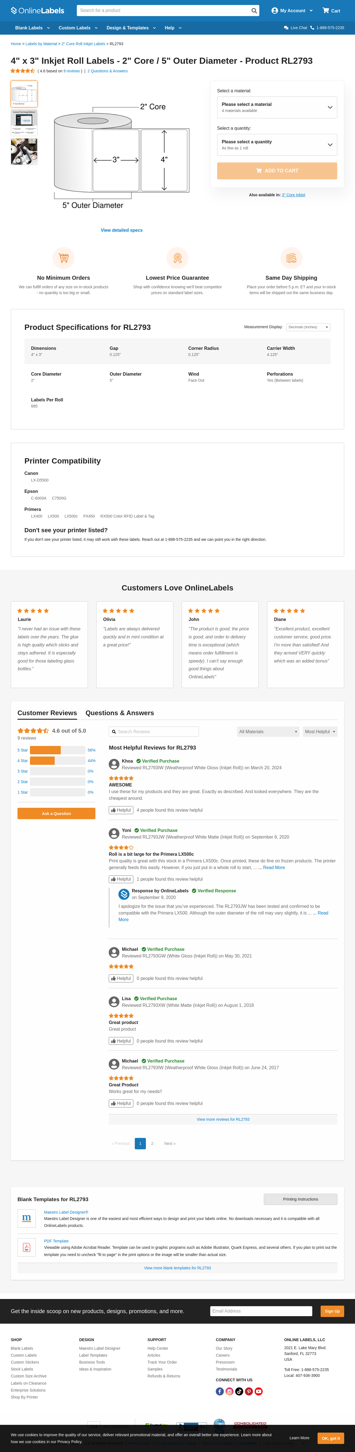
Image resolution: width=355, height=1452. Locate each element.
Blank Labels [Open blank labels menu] (32, 28)
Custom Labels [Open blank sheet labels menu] (78, 28)
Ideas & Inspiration (95, 1369)
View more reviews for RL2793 (223, 1119)
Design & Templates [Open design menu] (131, 28)
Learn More (300, 1438)
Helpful (121, 810)
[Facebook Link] (220, 1391)
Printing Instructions (300, 1199)
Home (16, 44)
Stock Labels (22, 1369)
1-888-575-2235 (327, 28)
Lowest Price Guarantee (177, 278)
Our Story (224, 1348)
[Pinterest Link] (249, 1391)
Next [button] (168, 1143)
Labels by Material (41, 44)
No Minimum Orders (63, 278)
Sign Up (332, 1311)
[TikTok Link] (239, 1391)
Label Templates (93, 1355)
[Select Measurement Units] (308, 327)
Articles (154, 1355)
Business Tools (92, 1362)
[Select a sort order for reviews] (320, 732)
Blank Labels (22, 1348)
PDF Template (56, 1241)
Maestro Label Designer (99, 1348)
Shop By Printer (24, 1397)
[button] (56, 750)
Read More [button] (274, 867)
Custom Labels (24, 1355)
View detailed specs (122, 230)
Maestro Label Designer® (66, 1212)
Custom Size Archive (29, 1376)
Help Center (158, 1348)
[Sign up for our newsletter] (261, 1311)
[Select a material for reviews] (268, 732)
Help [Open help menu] (173, 28)
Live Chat (295, 28)
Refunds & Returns (164, 1376)
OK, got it (331, 1438)
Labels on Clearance (28, 1383)
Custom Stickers (25, 1362)
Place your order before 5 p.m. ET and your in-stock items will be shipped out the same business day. (291, 290)
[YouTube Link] (259, 1391)
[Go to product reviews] (23, 71)
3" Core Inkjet (293, 195)
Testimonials (226, 1369)
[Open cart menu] (331, 10)
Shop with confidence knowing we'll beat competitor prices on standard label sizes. (177, 290)
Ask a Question (56, 813)
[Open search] (254, 11)
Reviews (47, 713)
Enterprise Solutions (28, 1390)
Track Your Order (162, 1362)
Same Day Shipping (291, 278)
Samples (155, 1369)
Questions (119, 713)
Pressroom (225, 1362)
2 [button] (152, 1143)
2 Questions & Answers (108, 71)
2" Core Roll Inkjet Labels (83, 44)
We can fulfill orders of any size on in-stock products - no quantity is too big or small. (63, 290)
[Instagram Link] (230, 1391)
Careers (223, 1355)
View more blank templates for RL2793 (177, 1268)
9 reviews (72, 71)
